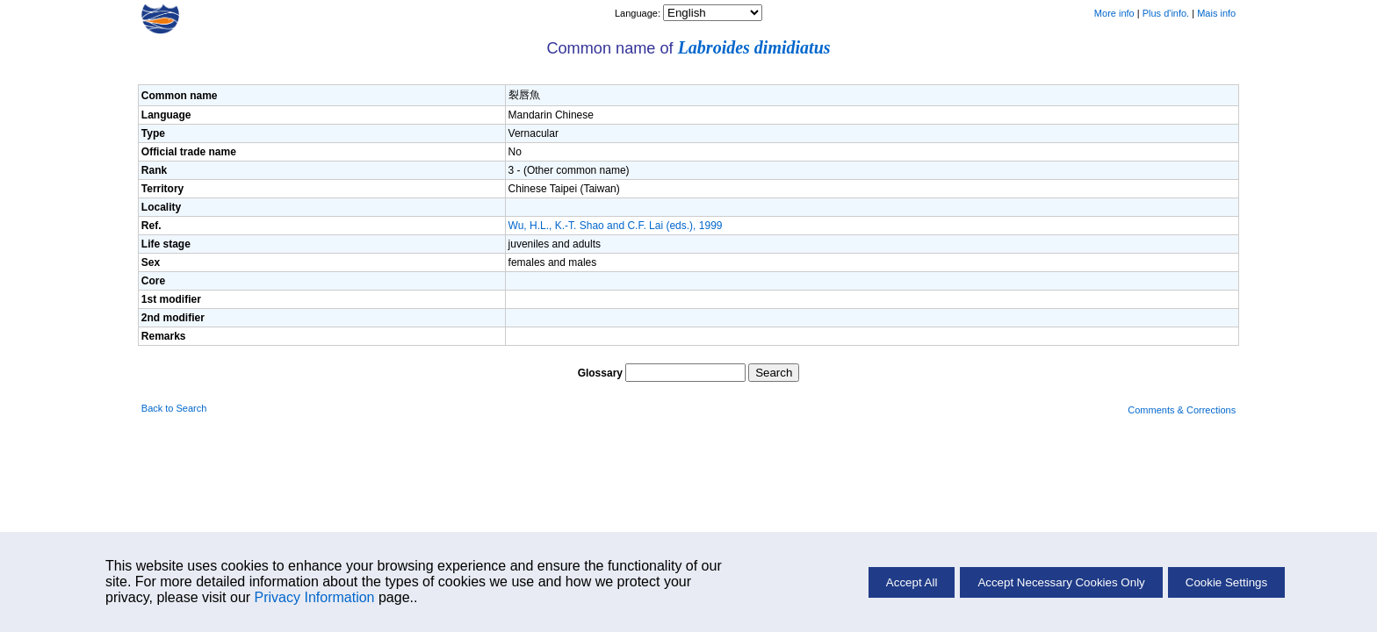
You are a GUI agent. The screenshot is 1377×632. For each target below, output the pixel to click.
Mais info (1216, 13)
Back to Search (174, 408)
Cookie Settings (1226, 582)
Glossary (600, 373)
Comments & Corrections (1182, 410)
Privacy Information (315, 597)
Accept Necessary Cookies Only (1060, 582)
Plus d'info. (1166, 13)
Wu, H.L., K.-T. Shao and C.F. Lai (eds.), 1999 (615, 225)
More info (1114, 13)
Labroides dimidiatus (754, 47)
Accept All (912, 582)
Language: (639, 13)
